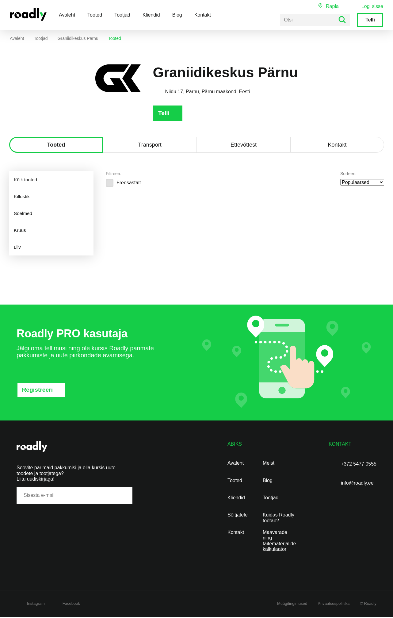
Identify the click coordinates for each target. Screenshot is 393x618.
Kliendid (151, 14)
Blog (177, 14)
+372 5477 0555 (358, 464)
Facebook (71, 604)
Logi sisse (372, 6)
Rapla (332, 6)
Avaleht (67, 14)
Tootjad (122, 14)
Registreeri (38, 390)
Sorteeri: (348, 174)
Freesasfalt (123, 183)
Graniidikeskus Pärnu (78, 38)
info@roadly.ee (357, 483)
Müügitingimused (292, 604)
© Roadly (368, 604)
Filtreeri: (113, 174)
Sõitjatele (237, 515)
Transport (149, 146)
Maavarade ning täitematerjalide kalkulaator (279, 542)
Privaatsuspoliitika (333, 604)
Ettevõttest (244, 146)
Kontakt (202, 14)
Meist (268, 463)
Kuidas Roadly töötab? (278, 518)
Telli (370, 19)
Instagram (36, 604)
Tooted (94, 14)
